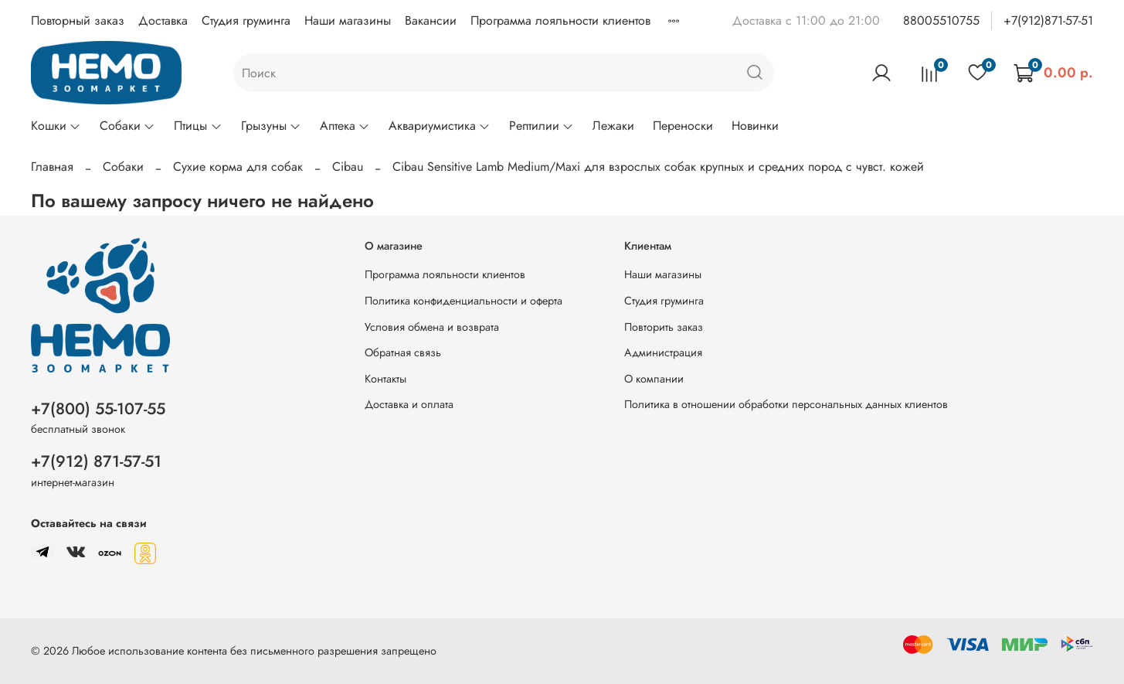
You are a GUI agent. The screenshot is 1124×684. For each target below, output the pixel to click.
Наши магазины (347, 20)
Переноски (683, 125)
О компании (654, 378)
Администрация (663, 352)
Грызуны (271, 125)
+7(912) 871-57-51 (96, 461)
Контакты (385, 378)
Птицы (198, 125)
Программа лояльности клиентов (560, 20)
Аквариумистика (440, 125)
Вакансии (431, 20)
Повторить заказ (663, 327)
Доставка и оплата (409, 404)
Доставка (163, 20)
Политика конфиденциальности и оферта (463, 300)
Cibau (347, 166)
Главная (52, 166)
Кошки (56, 125)
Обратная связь (403, 352)
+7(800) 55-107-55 (98, 408)
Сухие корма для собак (238, 166)
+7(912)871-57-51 (1048, 20)
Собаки (127, 125)
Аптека (345, 125)
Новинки (755, 125)
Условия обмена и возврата (432, 327)
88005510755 (941, 20)
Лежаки (613, 125)
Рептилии (541, 125)
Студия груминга (246, 20)
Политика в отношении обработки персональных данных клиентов (786, 404)
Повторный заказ (77, 20)
